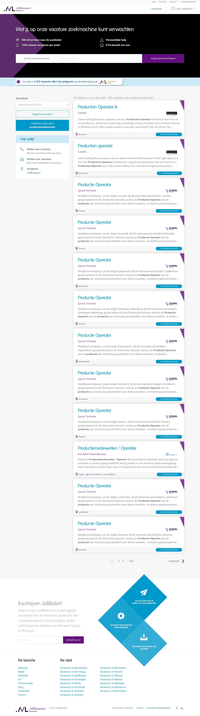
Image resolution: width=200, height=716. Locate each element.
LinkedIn (182, 708)
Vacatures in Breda (70, 683)
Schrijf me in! (73, 640)
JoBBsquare (34, 172)
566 (131, 561)
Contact (173, 2)
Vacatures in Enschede (72, 687)
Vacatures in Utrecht (111, 671)
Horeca (22, 695)
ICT (20, 679)
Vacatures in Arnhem (71, 695)
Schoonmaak (25, 683)
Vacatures (156, 8)
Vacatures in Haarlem (72, 691)
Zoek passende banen (163, 58)
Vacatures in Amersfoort (113, 691)
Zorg (20, 687)
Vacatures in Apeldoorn (113, 687)
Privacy (140, 708)
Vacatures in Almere (111, 679)
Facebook (177, 708)
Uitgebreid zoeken (42, 114)
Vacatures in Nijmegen (112, 683)
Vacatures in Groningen (73, 679)
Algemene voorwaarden (158, 708)
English (129, 708)
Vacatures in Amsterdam (73, 668)
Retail (21, 671)
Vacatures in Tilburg (111, 675)
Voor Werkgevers (188, 2)
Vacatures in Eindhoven (73, 675)
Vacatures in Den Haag (72, 671)
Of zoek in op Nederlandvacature (69, 82)
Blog (154, 2)
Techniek (23, 675)
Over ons (162, 2)
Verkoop (22, 668)
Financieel (23, 691)
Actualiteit (22, 98)
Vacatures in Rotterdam (113, 668)
